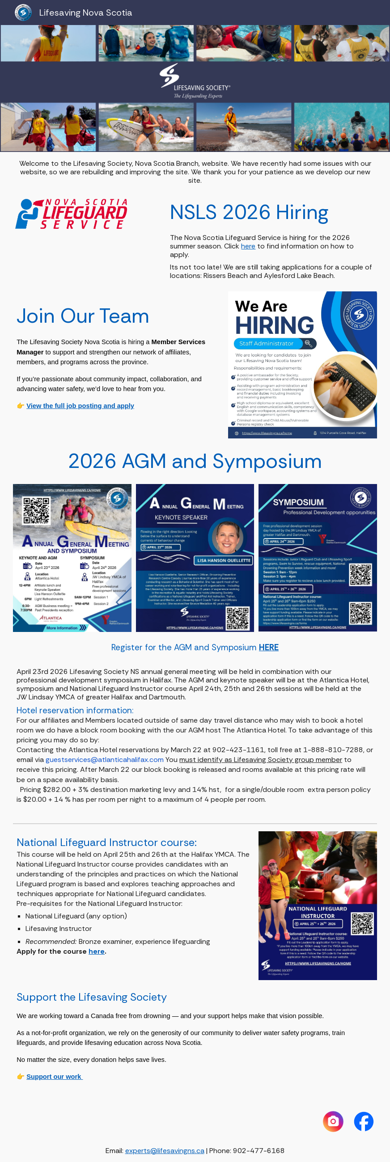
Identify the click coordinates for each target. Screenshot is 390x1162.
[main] (195, 172)
